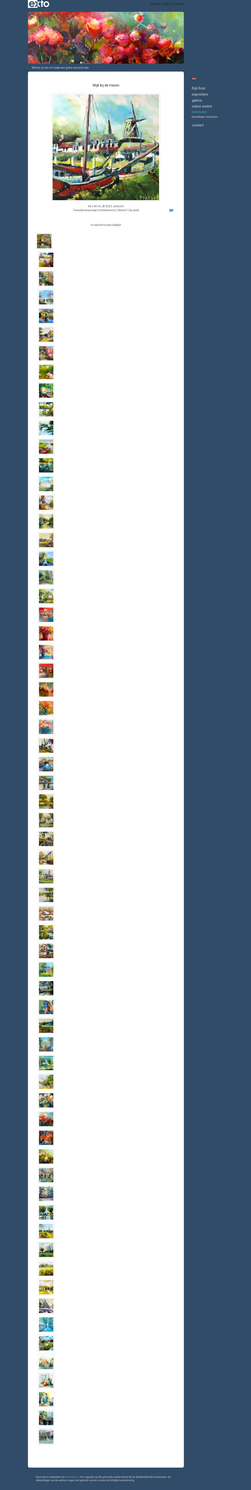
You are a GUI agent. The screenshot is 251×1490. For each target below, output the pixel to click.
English (194, 78)
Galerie (197, 100)
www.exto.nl (72, 1477)
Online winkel (202, 106)
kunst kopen (199, 111)
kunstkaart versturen (205, 116)
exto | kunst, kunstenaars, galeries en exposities (39, 4)
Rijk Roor (155, 4)
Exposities (200, 94)
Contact (198, 125)
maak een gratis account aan (71, 67)
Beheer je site (40, 67)
